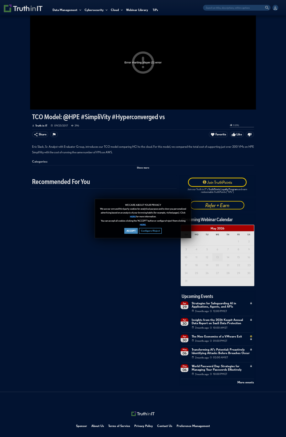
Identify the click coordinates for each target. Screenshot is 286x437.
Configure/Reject (150, 230)
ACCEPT (131, 230)
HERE (133, 216)
